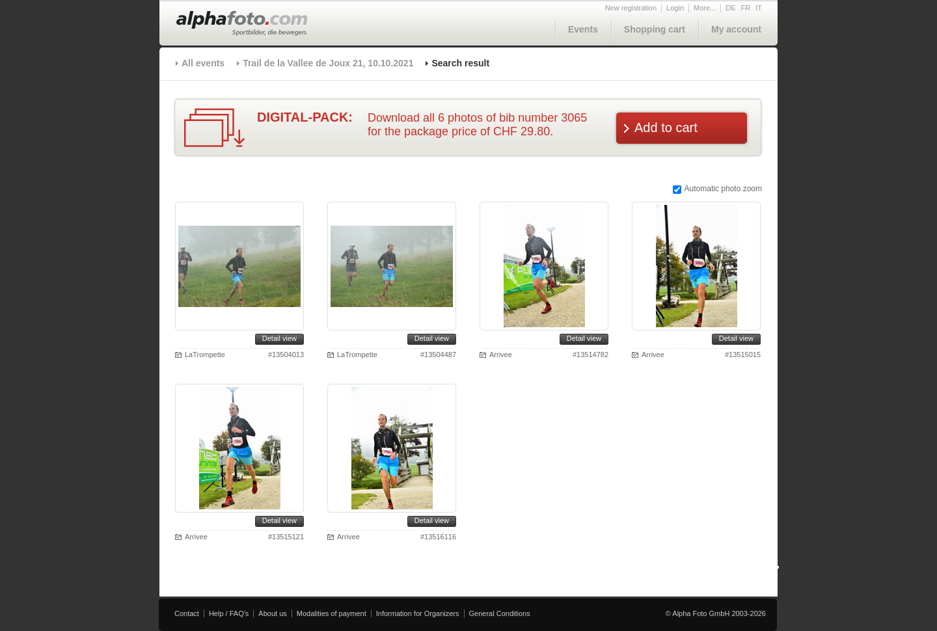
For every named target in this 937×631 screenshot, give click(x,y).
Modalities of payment (331, 613)
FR (746, 8)
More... (705, 8)
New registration (631, 8)
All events (203, 63)
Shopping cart (654, 29)
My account (736, 29)
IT (758, 8)
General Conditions (499, 613)
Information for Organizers (417, 613)
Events (583, 29)
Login (675, 8)
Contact (186, 613)
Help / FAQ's (229, 613)
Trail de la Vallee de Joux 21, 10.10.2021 (328, 63)
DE (730, 8)
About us (272, 613)
